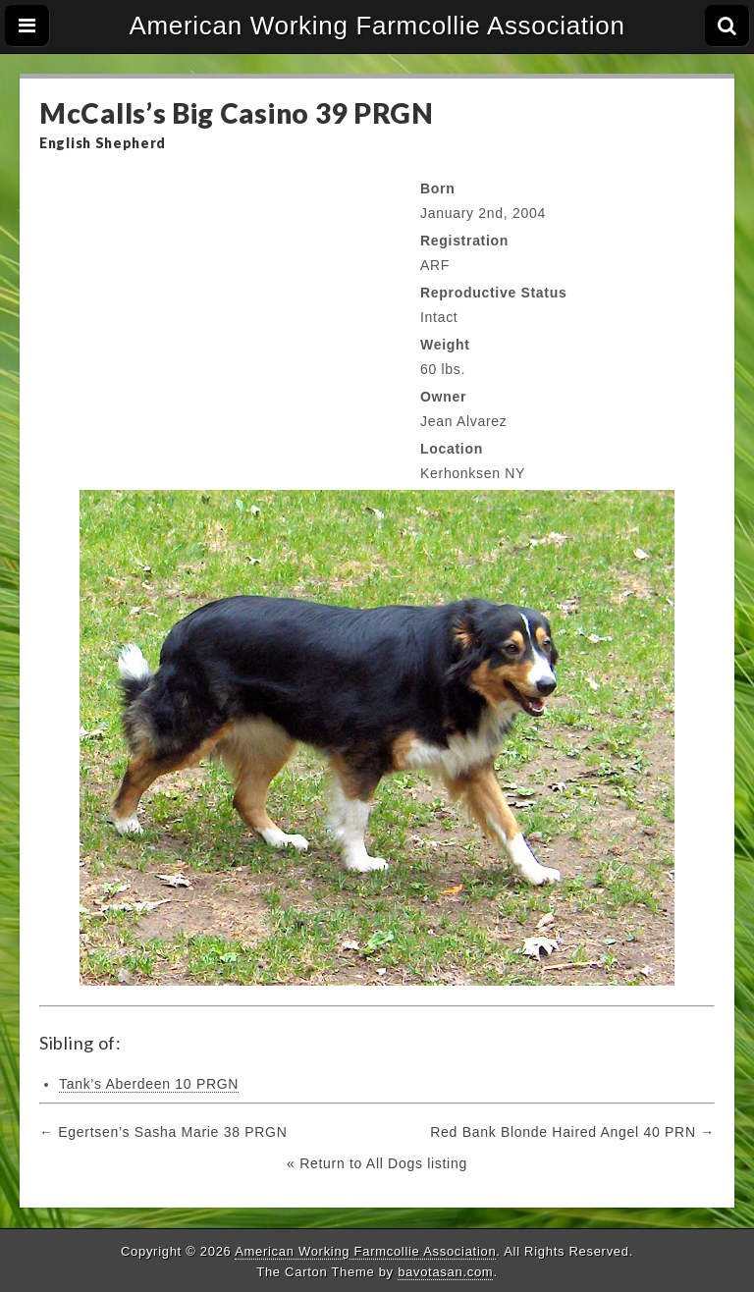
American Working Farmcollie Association (376, 25)
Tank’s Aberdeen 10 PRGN (149, 1084)
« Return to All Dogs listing (377, 1163)
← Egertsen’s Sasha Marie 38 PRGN (163, 1132)
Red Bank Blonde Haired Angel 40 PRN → (572, 1132)
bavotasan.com (445, 1272)
